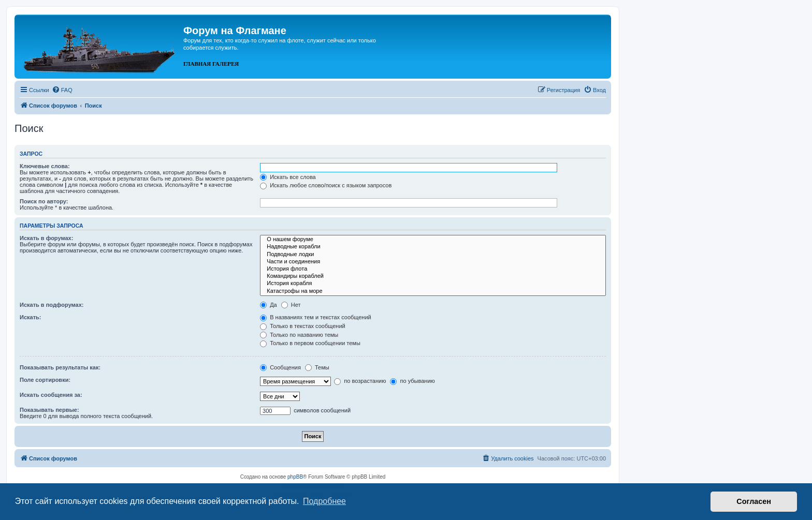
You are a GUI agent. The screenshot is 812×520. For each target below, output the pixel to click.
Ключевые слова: (45, 166)
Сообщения (280, 367)
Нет (291, 305)
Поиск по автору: (44, 201)
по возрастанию (360, 381)
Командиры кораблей (433, 276)
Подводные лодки (433, 254)
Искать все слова (288, 177)
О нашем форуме (433, 239)
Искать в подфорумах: (52, 305)
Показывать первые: (49, 410)
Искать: (30, 317)
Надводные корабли (433, 246)
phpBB (295, 477)
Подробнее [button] (324, 501)
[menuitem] (62, 90)
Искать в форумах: (46, 238)
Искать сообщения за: (51, 395)
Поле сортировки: (45, 380)
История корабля (433, 283)
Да (268, 305)
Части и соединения (433, 261)
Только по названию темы (299, 335)
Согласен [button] (753, 501)
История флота (433, 269)
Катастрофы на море (433, 291)
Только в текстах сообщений (302, 326)
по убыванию (412, 381)
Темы (317, 367)
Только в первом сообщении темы (310, 343)
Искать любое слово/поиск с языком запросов (326, 185)
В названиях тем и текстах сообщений (315, 317)
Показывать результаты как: (60, 367)
